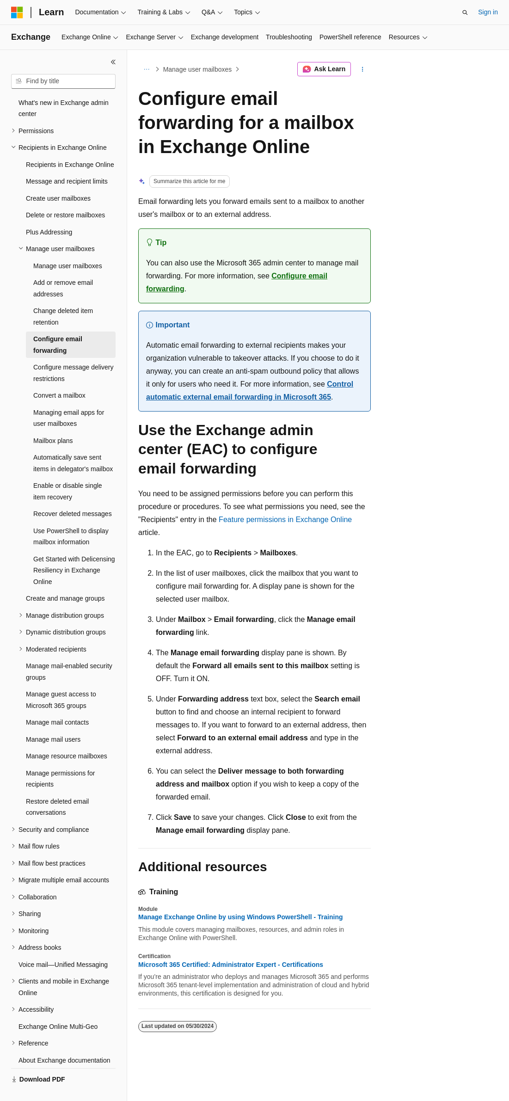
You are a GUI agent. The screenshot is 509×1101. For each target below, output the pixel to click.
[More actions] (363, 69)
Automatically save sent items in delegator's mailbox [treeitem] (73, 441)
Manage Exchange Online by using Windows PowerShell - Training (240, 917)
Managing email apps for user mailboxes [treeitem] (68, 396)
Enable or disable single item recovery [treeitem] (67, 469)
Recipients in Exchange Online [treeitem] (70, 143)
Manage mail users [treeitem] (53, 717)
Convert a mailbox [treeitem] (59, 373)
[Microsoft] (17, 12)
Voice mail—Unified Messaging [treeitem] (63, 943)
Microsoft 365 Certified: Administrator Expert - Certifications (230, 964)
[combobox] (63, 81)
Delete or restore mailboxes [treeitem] (65, 193)
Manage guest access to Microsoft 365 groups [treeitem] (61, 678)
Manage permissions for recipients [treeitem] (60, 757)
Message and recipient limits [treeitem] (67, 159)
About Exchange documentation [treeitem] (64, 1038)
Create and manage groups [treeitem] (65, 576)
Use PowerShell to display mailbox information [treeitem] (71, 514)
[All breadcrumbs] (146, 69)
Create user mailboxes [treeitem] (58, 176)
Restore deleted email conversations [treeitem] (57, 785)
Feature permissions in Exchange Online (285, 519)
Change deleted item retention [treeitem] (63, 294)
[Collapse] (113, 62)
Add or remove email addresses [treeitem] (63, 266)
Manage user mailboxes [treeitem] (67, 244)
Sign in (488, 12)
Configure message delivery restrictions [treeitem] (73, 351)
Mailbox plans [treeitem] (53, 419)
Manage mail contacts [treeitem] (57, 700)
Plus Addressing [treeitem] (49, 210)
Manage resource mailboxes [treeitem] (66, 734)
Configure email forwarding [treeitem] (57, 323)
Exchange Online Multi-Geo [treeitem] (58, 1005)
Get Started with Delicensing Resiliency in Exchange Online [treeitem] (74, 549)
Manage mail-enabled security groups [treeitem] (69, 649)
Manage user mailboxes (197, 69)
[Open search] (465, 12)
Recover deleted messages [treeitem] (72, 492)
